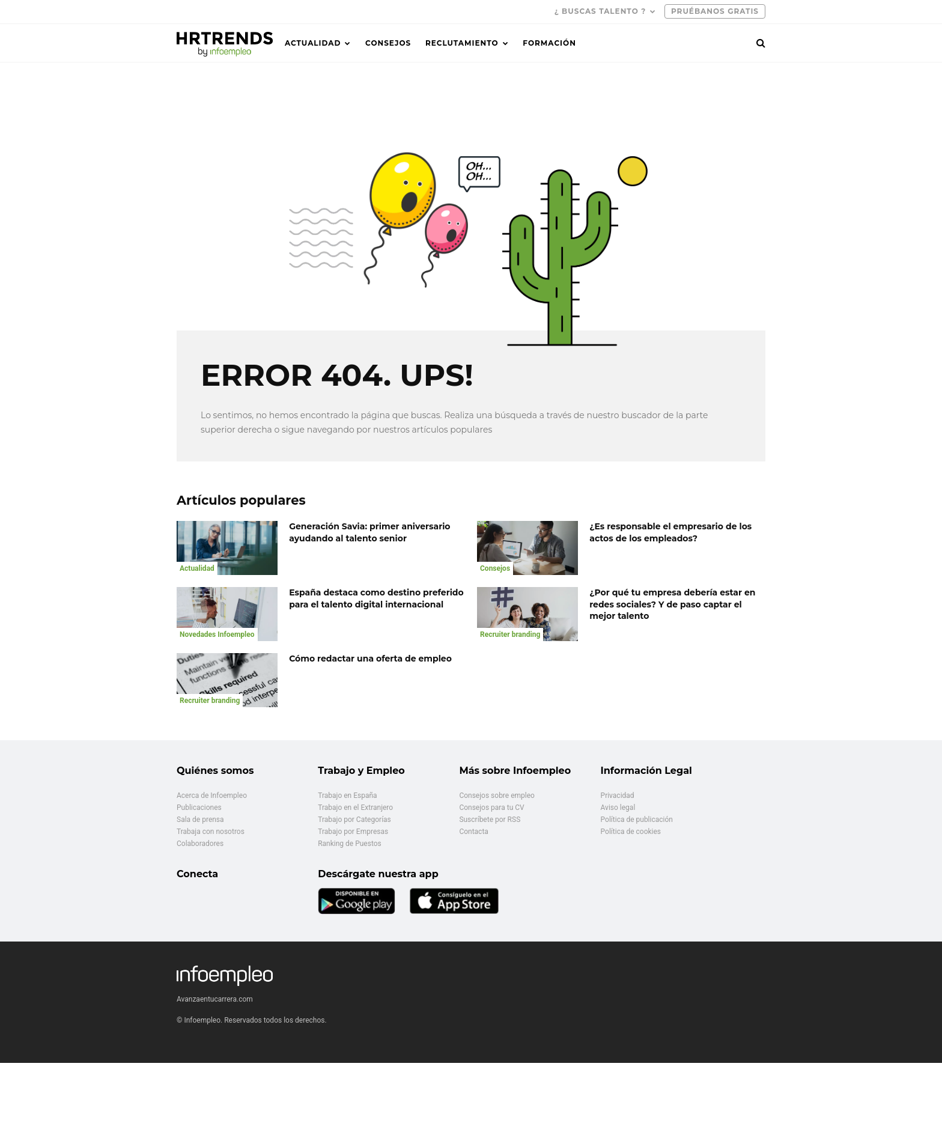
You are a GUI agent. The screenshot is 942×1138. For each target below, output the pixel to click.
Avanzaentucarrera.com (215, 999)
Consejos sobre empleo (497, 795)
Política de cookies (631, 831)
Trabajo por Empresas (353, 831)
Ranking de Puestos (349, 843)
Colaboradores (200, 843)
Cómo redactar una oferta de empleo (370, 658)
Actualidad (313, 42)
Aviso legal (618, 807)
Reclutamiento (462, 42)
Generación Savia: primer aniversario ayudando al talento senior (369, 532)
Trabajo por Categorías (354, 819)
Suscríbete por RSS (489, 819)
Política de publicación (637, 819)
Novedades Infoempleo (217, 634)
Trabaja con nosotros (211, 831)
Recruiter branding (510, 634)
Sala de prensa (200, 819)
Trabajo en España (347, 795)
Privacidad (617, 795)
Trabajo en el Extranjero (355, 807)
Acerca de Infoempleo (212, 795)
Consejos (388, 42)
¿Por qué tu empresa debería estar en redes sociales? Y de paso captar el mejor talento (672, 604)
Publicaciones (199, 807)
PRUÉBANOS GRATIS (715, 11)
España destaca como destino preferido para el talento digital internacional (376, 598)
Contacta (473, 831)
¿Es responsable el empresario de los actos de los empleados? (670, 532)
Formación (549, 42)
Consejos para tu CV (491, 807)
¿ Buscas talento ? (600, 11)
